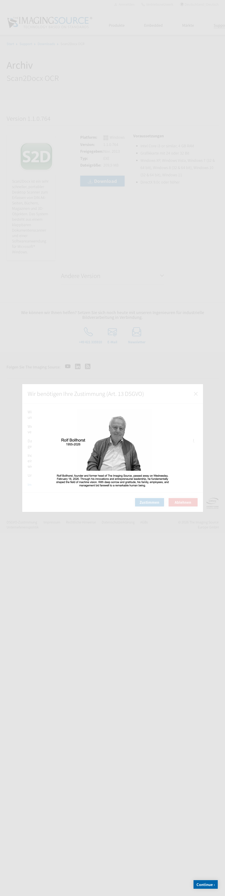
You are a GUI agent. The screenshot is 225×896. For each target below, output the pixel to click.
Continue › (205, 884)
